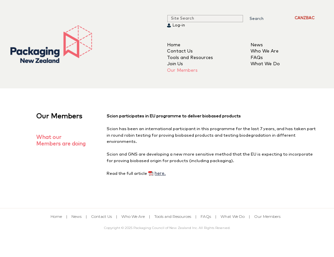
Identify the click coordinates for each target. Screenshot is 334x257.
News (256, 45)
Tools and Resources (190, 57)
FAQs (256, 57)
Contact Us (180, 51)
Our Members (182, 70)
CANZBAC (304, 18)
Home (173, 45)
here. (160, 173)
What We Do (265, 64)
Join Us (175, 64)
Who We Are (264, 51)
